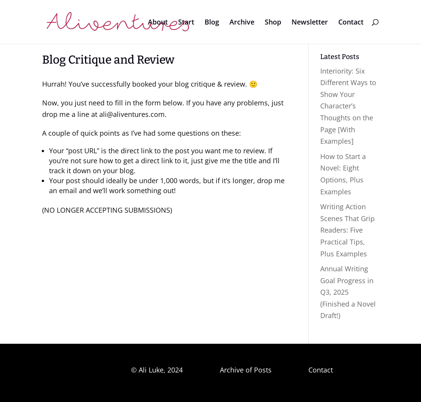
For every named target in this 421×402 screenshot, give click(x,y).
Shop (273, 22)
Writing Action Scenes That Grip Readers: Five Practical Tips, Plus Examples (347, 230)
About (158, 22)
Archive (241, 22)
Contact (351, 22)
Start (186, 22)
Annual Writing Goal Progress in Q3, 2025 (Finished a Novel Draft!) (348, 292)
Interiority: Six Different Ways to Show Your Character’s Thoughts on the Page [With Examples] (348, 106)
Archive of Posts (246, 369)
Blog (212, 22)
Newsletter (310, 22)
